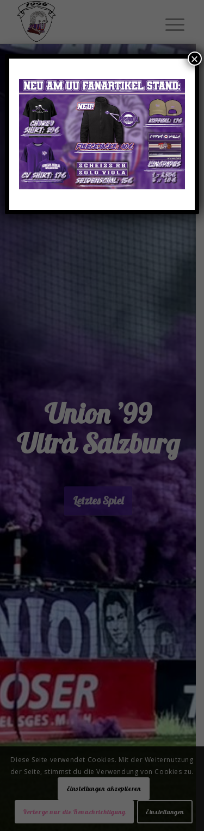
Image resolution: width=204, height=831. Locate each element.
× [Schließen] (195, 59)
